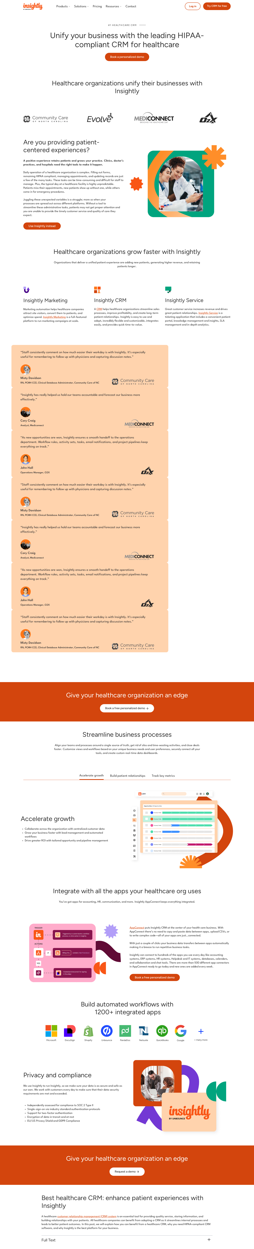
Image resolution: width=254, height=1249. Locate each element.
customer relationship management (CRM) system (86, 1216)
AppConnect (137, 927)
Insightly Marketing (54, 317)
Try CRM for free (217, 5)
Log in (192, 6)
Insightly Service (208, 313)
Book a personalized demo (127, 57)
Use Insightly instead (42, 226)
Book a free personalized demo (127, 708)
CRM (99, 309)
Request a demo (127, 1171)
